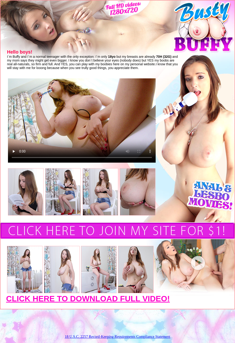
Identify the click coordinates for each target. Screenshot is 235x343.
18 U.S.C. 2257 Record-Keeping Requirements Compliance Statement (117, 337)
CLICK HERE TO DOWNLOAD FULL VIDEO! (88, 298)
